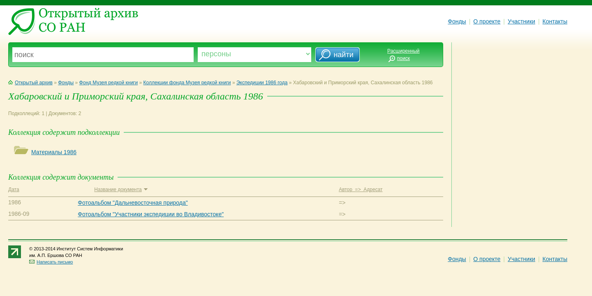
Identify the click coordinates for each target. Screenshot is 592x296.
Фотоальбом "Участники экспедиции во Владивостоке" (151, 214)
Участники (521, 21)
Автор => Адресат (360, 189)
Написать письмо (51, 261)
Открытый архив (30, 83)
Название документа (120, 189)
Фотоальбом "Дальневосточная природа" (132, 202)
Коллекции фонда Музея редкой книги (187, 83)
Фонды (457, 21)
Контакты (555, 21)
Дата (13, 189)
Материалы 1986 (53, 152)
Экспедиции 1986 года (261, 83)
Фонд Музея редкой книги (108, 83)
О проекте (486, 21)
